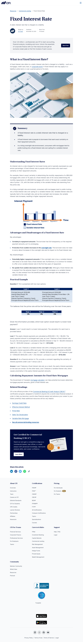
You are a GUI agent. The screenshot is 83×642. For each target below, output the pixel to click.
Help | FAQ (57, 531)
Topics (34, 516)
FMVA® (34, 488)
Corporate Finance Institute (6, 3)
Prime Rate (16, 411)
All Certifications (37, 510)
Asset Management (38, 547)
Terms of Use (38, 638)
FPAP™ (34, 491)
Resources (13, 572)
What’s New (13, 569)
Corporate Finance (15, 535)
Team (11, 494)
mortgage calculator (38, 380)
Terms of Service (49, 638)
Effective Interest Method (21, 407)
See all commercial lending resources (25, 422)
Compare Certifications (39, 513)
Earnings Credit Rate (19, 403)
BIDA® (34, 500)
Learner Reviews (15, 510)
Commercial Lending (38, 541)
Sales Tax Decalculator (20, 415)
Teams (12, 544)
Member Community (16, 566)
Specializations (36, 519)
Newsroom (13, 519)
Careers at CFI (14, 497)
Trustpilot (38, 603)
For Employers (14, 541)
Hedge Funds (36, 550)
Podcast (12, 575)
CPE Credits (13, 507)
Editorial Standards (15, 500)
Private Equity (36, 554)
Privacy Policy (28, 638)
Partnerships (14, 513)
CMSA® (34, 494)
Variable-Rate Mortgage (20, 418)
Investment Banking (38, 535)
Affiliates (12, 516)
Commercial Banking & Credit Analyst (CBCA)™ (49, 391)
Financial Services (15, 531)
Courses (34, 522)
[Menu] (81, 3)
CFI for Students (15, 503)
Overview (13, 488)
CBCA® (34, 497)
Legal (55, 535)
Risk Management (37, 544)
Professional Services (16, 538)
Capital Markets (36, 538)
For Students (57, 491)
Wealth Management (38, 557)
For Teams (57, 494)
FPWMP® (34, 503)
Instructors (13, 491)
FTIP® (34, 507)
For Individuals (58, 488)
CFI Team (20, 31)
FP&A (33, 531)
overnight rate (46, 248)
